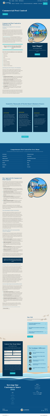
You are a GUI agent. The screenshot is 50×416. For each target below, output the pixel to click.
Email (13, 353)
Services (12, 397)
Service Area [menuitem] (40, 3)
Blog (12, 400)
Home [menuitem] (10, 3)
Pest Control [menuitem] (17, 3)
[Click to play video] (37, 32)
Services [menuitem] (21, 3)
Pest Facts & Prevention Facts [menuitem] (28, 3)
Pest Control (12, 395)
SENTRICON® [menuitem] (35, 3)
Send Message (12, 373)
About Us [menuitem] (13, 3)
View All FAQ (31, 336)
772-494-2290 (45, 0)
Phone (4, 353)
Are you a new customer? (7, 358)
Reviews (12, 402)
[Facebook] (45, 410)
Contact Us (45, 3)
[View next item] (25, 133)
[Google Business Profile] (43, 410)
